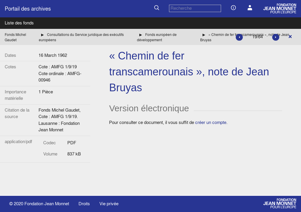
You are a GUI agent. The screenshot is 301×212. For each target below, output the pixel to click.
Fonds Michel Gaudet (15, 37)
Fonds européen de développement (157, 37)
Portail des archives (28, 8)
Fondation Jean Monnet (46, 204)
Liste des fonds (19, 23)
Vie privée (108, 204)
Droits (84, 204)
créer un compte (210, 122)
